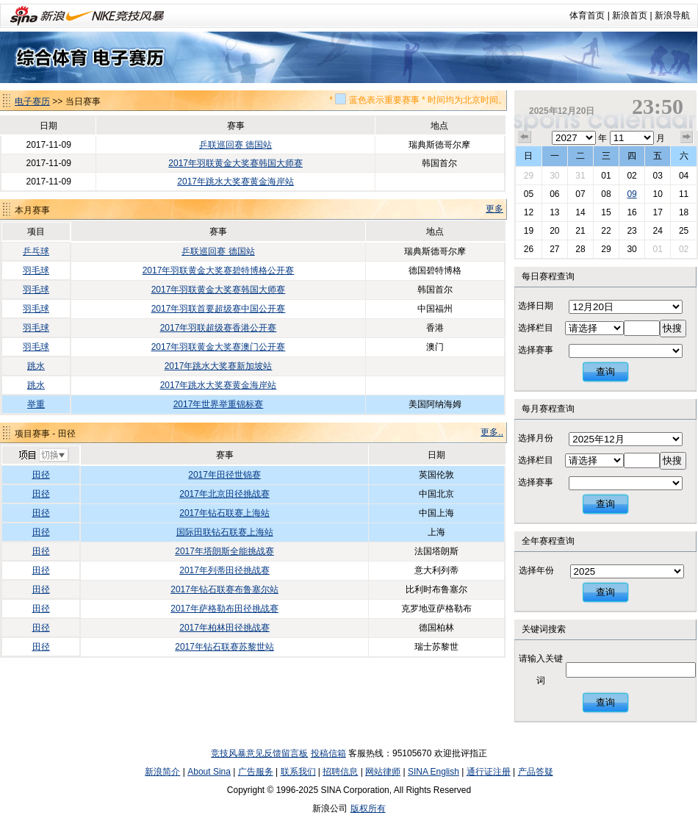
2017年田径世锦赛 (224, 475)
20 (554, 231)
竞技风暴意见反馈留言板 (259, 753)
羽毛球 (36, 270)
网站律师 (382, 772)
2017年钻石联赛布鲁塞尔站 (224, 589)
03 (657, 176)
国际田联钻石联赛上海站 (224, 532)
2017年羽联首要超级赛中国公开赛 (218, 309)
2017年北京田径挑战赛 (224, 494)
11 (683, 194)
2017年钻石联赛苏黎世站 (224, 647)
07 (580, 194)
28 (580, 249)
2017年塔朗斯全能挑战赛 (224, 551)
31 (580, 176)
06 (554, 194)
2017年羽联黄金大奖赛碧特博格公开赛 (219, 270)
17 (657, 212)
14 (580, 212)
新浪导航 (672, 15)
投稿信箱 (328, 753)
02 (631, 176)
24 (657, 231)
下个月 (687, 137)
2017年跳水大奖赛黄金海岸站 (235, 181)
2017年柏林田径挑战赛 (224, 628)
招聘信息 (340, 772)
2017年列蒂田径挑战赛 (224, 570)
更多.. (492, 432)
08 (606, 194)
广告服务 (255, 772)
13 (554, 212)
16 (631, 212)
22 (606, 231)
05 (528, 194)
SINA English (433, 772)
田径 (41, 475)
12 (528, 212)
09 (631, 194)
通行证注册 (489, 772)
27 (554, 249)
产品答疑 (535, 772)
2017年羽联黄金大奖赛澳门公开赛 (218, 347)
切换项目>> (43, 455)
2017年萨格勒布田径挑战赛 (224, 608)
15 (606, 212)
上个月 (524, 137)
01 (606, 176)
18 (683, 212)
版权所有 (368, 808)
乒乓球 (36, 251)
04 (683, 176)
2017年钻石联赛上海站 (224, 513)
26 (528, 249)
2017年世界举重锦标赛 (218, 404)
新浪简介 (162, 772)
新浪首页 (629, 15)
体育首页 (587, 15)
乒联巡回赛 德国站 (235, 145)
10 (657, 194)
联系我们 (298, 772)
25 (683, 231)
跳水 (36, 366)
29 (528, 176)
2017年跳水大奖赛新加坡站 (219, 366)
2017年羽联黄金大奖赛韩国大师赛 (235, 163)
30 (554, 176)
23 (631, 231)
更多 (494, 209)
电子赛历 (32, 101)
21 (580, 231)
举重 (36, 404)
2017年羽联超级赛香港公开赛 (218, 328)
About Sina (209, 772)
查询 (605, 371)
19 (528, 231)
